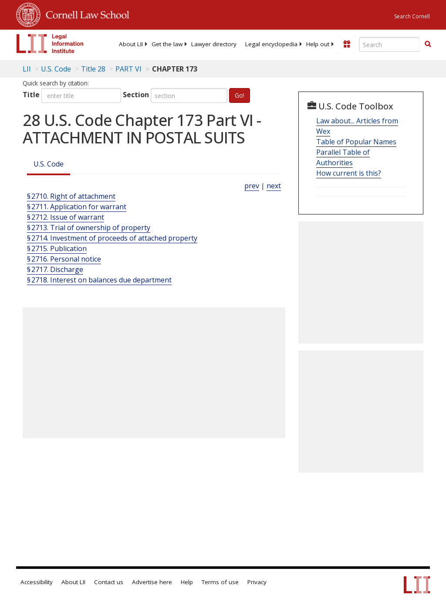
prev (251, 186)
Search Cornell (412, 16)
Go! (239, 95)
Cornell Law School (85, 13)
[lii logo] (50, 43)
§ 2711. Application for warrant (76, 206)
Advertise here (152, 582)
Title (31, 94)
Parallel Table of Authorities (343, 157)
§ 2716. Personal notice (64, 259)
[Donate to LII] (346, 44)
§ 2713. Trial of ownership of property (88, 227)
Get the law (167, 44)
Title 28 (93, 69)
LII (27, 69)
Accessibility (36, 582)
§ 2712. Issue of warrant (65, 217)
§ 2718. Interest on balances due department (99, 280)
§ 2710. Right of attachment (71, 196)
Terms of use (220, 582)
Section (136, 94)
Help (187, 582)
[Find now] (427, 44)
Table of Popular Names (356, 141)
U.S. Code (49, 164)
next (274, 186)
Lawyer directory (214, 44)
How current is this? (348, 173)
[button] (428, 44)
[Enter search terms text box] (389, 44)
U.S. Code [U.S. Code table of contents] (56, 69)
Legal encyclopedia (271, 44)
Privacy (257, 582)
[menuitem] (131, 44)
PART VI (128, 69)
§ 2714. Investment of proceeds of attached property (112, 238)
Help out (317, 44)
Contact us (108, 582)
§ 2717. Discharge (55, 269)
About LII (131, 44)
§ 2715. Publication (57, 248)
